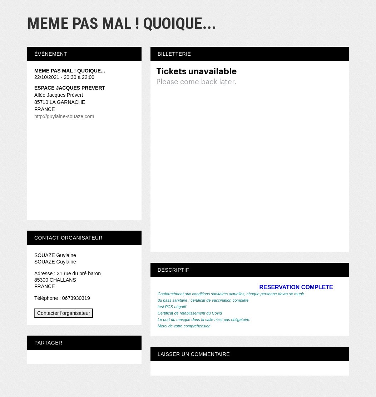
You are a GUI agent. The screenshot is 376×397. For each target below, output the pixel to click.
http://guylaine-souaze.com (64, 116)
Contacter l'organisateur (63, 313)
